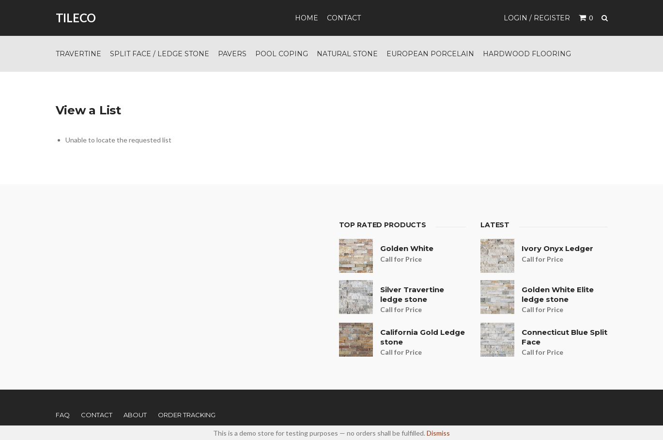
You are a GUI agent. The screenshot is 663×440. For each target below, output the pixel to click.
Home (306, 18)
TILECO (76, 18)
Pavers (232, 53)
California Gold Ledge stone (422, 337)
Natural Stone (347, 53)
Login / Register (537, 18)
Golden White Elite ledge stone (558, 294)
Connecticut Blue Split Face (564, 337)
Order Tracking (187, 415)
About (135, 415)
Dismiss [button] (438, 433)
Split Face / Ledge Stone (159, 53)
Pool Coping (281, 53)
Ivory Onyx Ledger (557, 248)
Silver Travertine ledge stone (412, 294)
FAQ (63, 415)
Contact (344, 18)
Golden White (406, 248)
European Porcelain (430, 53)
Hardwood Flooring (527, 53)
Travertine (78, 53)
